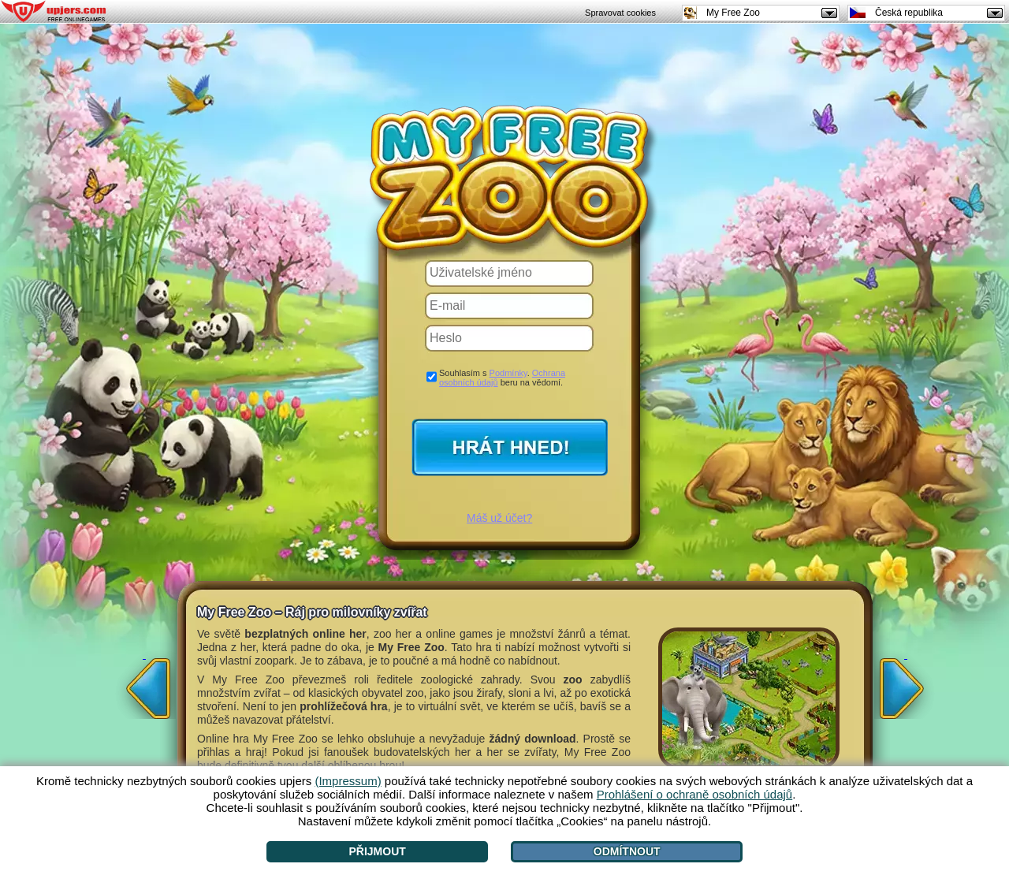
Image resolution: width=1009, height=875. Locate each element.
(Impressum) (348, 781)
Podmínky (508, 373)
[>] (905, 683)
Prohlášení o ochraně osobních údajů (695, 794)
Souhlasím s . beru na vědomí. (502, 377)
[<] (144, 683)
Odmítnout (627, 851)
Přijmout (376, 851)
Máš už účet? (499, 518)
